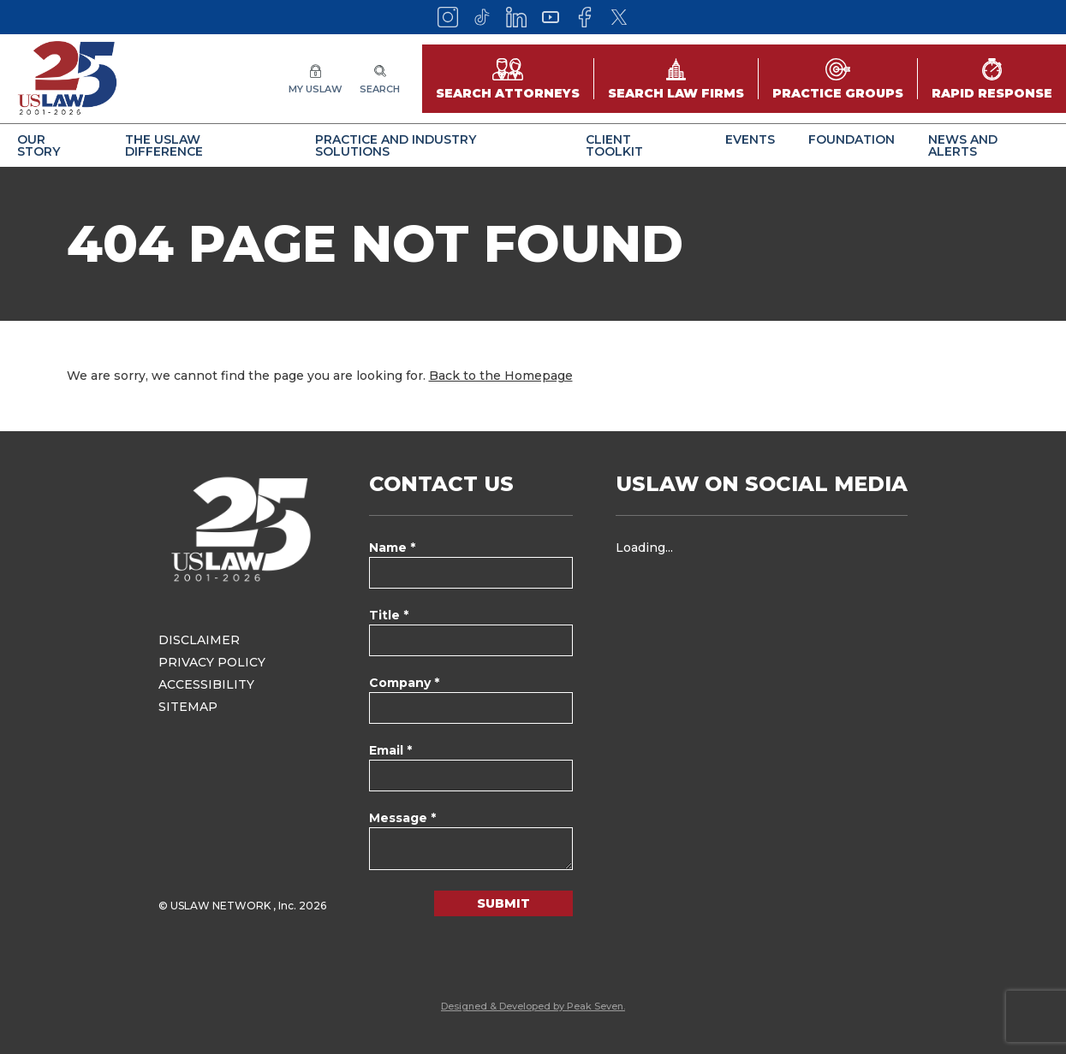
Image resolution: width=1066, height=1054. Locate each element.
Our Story (38, 145)
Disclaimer (199, 640)
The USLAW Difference (164, 145)
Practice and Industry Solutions (395, 145)
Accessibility (206, 684)
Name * (392, 548)
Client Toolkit (614, 145)
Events (750, 139)
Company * (404, 683)
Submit (503, 903)
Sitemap (187, 706)
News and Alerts (963, 145)
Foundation (851, 139)
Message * (402, 818)
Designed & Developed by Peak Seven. (533, 1006)
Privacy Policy (211, 662)
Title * (388, 615)
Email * (390, 750)
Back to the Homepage (501, 375)
